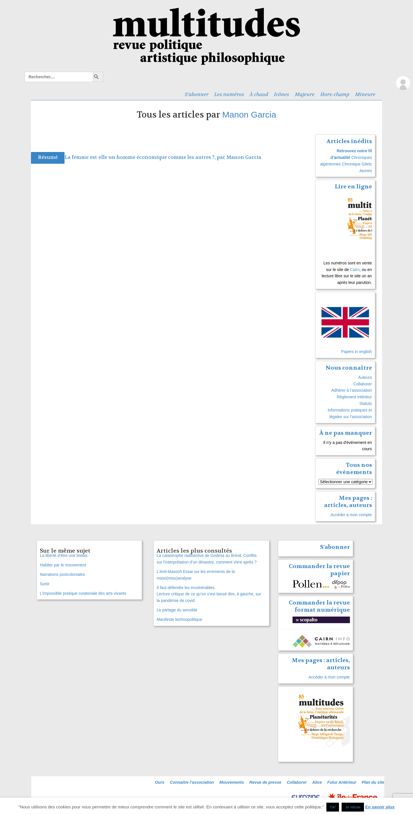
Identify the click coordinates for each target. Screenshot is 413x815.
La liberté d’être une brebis (63, 555)
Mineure (365, 94)
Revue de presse (265, 782)
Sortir (44, 584)
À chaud (259, 94)
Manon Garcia (249, 114)
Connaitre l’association (192, 782)
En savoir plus (380, 806)
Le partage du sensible (177, 610)
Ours (159, 782)
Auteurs (365, 377)
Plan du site (373, 782)
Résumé (48, 157)
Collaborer (362, 384)
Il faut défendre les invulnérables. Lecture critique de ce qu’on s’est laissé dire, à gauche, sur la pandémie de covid (209, 594)
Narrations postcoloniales (62, 574)
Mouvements (231, 782)
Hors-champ (334, 94)
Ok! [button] (333, 807)
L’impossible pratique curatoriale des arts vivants (83, 593)
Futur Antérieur (341, 782)
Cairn (354, 269)
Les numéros (229, 94)
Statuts (365, 403)
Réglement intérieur (354, 397)
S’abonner (197, 94)
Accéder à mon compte (351, 514)
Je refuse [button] (352, 807)
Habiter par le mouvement (63, 565)
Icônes (281, 94)
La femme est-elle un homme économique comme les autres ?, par (145, 157)
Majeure (305, 94)
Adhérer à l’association (351, 390)
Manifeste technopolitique (179, 619)
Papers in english (356, 351)
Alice (317, 782)
